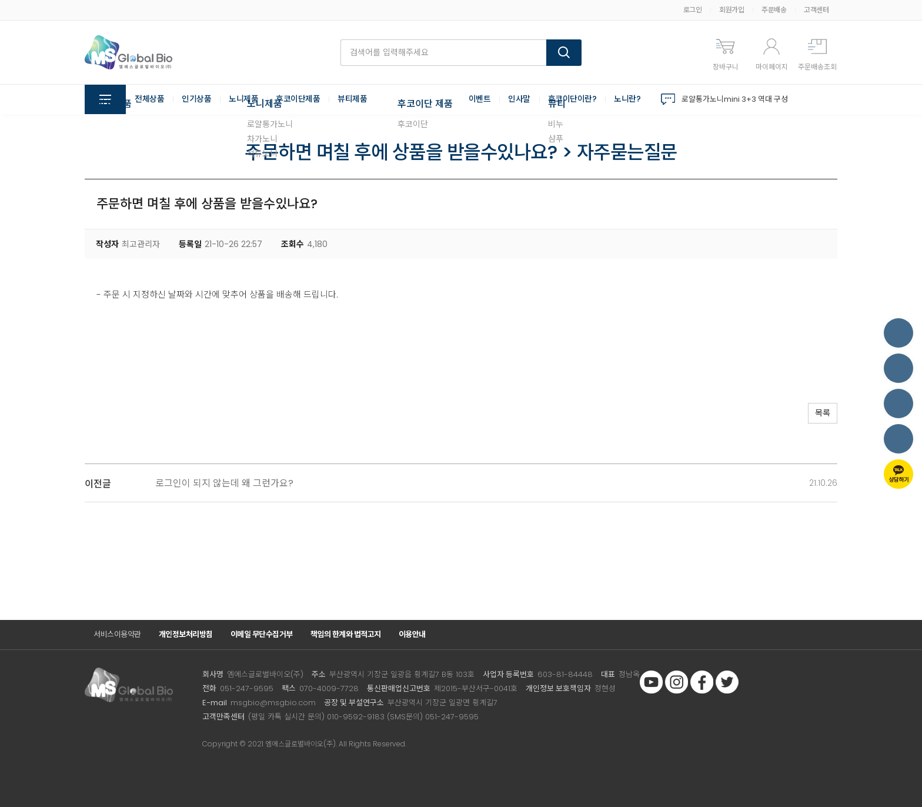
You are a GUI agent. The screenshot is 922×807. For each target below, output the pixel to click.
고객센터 (816, 10)
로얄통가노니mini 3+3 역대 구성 (735, 99)
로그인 (692, 10)
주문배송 (773, 10)
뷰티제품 (352, 99)
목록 (819, 414)
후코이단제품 (298, 99)
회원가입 (731, 10)
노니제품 (243, 99)
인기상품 (196, 99)
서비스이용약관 (117, 634)
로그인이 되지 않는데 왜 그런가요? (224, 483)
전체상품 (149, 99)
